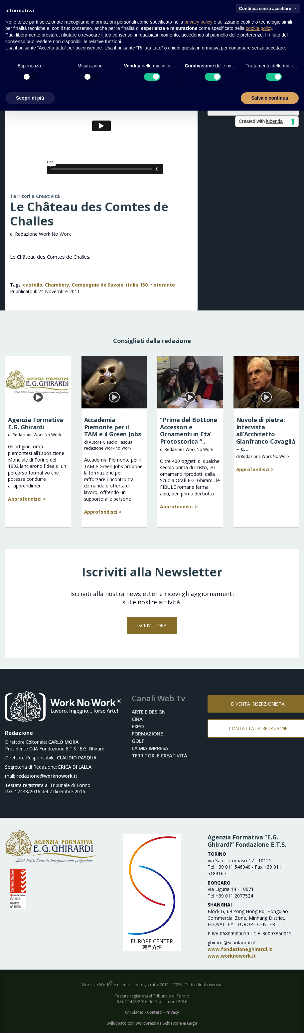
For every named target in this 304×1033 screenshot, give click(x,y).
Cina (137, 719)
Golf (138, 740)
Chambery (57, 285)
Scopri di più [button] (30, 98)
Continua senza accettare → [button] (268, 8)
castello (32, 285)
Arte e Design (149, 711)
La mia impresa (150, 748)
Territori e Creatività (35, 196)
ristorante (162, 285)
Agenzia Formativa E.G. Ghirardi (35, 423)
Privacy (172, 1012)
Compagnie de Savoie (97, 285)
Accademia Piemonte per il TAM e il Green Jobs (112, 427)
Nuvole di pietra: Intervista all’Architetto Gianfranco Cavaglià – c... (265, 434)
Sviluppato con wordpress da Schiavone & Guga (152, 1023)
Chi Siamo (134, 1012)
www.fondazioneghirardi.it (240, 949)
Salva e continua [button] (269, 98)
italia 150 (137, 285)
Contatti (155, 1012)
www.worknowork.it (232, 956)
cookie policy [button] (259, 28)
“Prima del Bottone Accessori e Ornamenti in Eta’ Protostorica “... (188, 430)
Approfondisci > (27, 499)
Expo (138, 726)
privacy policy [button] (199, 22)
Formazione (147, 733)
